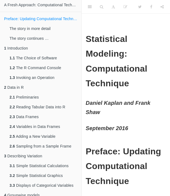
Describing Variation (23, 156)
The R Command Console (35, 68)
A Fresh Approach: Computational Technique (42, 5)
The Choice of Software (33, 58)
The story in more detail (30, 28)
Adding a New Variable (32, 136)
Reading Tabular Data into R (37, 107)
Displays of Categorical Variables (41, 185)
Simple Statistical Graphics (36, 175)
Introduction (16, 48)
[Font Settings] (113, 7)
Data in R (14, 87)
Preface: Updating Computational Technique (42, 19)
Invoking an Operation (32, 77)
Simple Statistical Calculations (39, 166)
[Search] (101, 7)
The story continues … (29, 38)
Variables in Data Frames (35, 126)
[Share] (162, 7)
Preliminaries (24, 97)
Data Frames (24, 117)
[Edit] (125, 7)
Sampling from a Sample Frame (40, 146)
